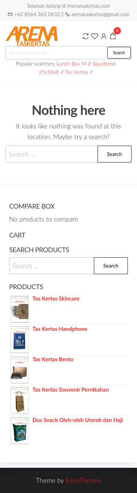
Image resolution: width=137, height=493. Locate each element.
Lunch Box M (72, 63)
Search (119, 52)
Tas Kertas (76, 72)
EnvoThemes (83, 480)
